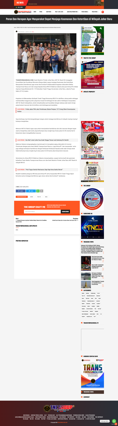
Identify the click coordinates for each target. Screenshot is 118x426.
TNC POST (43, 419)
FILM (101, 314)
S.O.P (45, 415)
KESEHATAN (98, 301)
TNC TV (95, 316)
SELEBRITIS (98, 303)
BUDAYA (88, 306)
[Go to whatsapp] (114, 421)
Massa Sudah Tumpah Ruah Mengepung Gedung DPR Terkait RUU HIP (97, 266)
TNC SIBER (37, 419)
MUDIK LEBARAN (92, 314)
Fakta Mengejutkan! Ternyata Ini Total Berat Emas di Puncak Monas (98, 283)
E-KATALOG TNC (80, 419)
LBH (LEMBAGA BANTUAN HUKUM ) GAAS (24, 417)
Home (35, 12)
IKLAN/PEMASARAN (90, 415)
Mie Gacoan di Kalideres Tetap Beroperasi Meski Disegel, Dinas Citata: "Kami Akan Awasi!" (97, 275)
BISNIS (92, 298)
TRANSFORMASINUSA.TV (91, 301)
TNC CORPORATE (99, 417)
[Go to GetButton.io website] (114, 424)
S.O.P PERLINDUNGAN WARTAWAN (64, 415)
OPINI (96, 298)
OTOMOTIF (83, 316)
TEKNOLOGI (96, 311)
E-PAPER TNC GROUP (90, 419)
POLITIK (98, 293)
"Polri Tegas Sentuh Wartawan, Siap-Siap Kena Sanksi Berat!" (44, 169)
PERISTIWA (87, 298)
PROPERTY (91, 311)
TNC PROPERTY (70, 417)
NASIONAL (87, 293)
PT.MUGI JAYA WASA (85, 311)
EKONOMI (98, 306)
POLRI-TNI (39, 197)
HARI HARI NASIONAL (89, 309)
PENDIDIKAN (83, 301)
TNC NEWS (93, 303)
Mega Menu (94, 12)
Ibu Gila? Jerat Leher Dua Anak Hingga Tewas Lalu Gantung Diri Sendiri (47, 140)
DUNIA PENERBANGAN (85, 314)
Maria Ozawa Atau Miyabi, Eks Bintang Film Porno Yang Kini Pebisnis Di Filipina (98, 258)
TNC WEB (84, 417)
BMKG (97, 314)
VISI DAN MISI (72, 419)
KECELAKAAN (84, 306)
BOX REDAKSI (26, 415)
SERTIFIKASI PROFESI (63, 419)
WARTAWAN (88, 303)
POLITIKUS (99, 309)
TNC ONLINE (25, 419)
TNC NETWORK (90, 417)
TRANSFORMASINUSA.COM (91, 296)
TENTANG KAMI (51, 415)
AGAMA (99, 298)
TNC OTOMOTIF (62, 417)
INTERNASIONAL (93, 293)
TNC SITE (32, 419)
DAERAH (31, 197)
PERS (95, 309)
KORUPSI (83, 303)
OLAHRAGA (93, 306)
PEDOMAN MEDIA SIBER (78, 415)
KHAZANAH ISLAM (89, 316)
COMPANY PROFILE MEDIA (37, 415)
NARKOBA (83, 309)
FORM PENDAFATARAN (40, 417)
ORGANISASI (98, 296)
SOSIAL (46, 197)
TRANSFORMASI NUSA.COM (62, 423)
